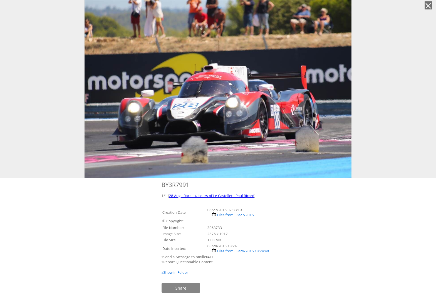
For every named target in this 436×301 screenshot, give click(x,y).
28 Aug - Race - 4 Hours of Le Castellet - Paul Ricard (211, 195)
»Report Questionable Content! (188, 261)
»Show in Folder (175, 272)
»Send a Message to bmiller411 (188, 256)
